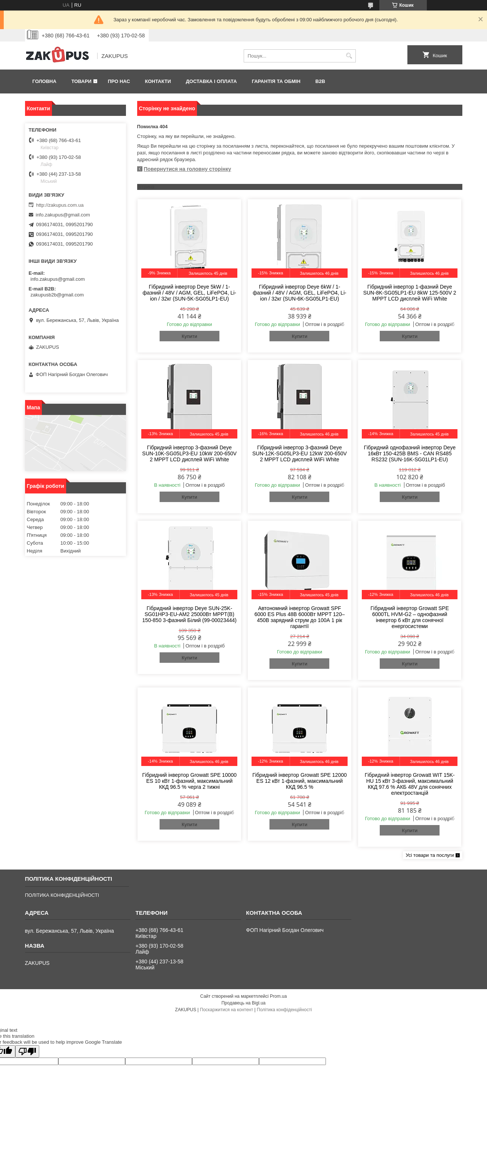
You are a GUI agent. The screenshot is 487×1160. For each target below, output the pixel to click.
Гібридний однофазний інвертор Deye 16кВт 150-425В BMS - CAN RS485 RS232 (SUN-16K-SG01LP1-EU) (410, 453)
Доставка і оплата (211, 81)
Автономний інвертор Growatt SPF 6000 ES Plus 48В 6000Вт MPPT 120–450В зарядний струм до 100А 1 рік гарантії (300, 617)
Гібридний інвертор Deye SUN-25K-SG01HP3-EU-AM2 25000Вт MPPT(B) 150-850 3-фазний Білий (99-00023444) (189, 614)
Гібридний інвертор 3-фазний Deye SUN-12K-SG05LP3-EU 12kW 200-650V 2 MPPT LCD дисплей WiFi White (299, 453)
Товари (81, 81)
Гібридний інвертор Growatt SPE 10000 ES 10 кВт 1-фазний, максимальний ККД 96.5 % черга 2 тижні (189, 781)
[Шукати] (349, 55)
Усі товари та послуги (430, 855)
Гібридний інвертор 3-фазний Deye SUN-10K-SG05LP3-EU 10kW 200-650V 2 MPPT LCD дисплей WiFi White (189, 453)
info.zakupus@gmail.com (63, 215)
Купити (189, 336)
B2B (320, 81)
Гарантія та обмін (276, 81)
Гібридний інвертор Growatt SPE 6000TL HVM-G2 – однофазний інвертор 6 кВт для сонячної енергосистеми (409, 617)
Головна (44, 81)
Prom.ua (278, 996)
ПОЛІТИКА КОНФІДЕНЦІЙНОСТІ (62, 895)
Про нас (119, 81)
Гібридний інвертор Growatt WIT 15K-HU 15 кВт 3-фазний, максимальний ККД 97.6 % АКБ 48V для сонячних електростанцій (410, 784)
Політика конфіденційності (284, 1009)
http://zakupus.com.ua (60, 205)
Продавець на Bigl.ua (243, 1003)
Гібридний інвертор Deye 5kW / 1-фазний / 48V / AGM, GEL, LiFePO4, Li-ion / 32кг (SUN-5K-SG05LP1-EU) (189, 293)
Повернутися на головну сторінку (187, 169)
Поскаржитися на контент (226, 1009)
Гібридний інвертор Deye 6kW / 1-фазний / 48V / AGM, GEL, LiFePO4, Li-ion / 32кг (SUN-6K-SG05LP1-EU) (299, 293)
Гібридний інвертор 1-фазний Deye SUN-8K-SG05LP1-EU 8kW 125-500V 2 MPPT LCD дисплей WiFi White (409, 293)
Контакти (158, 81)
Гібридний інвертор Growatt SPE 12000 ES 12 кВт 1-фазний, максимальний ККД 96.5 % (299, 781)
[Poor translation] (27, 1051)
